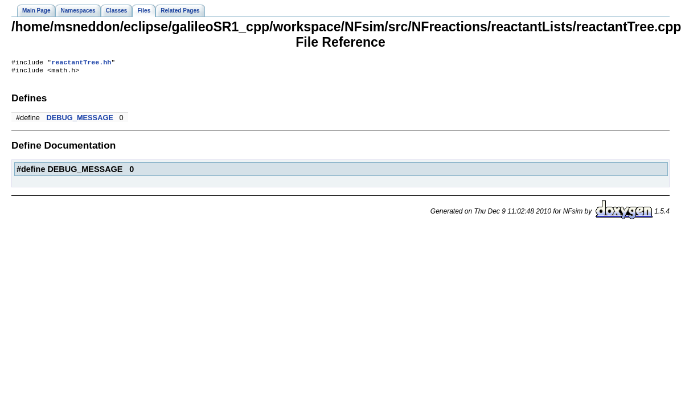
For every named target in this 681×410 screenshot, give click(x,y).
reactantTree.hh (81, 63)
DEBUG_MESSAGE (80, 120)
